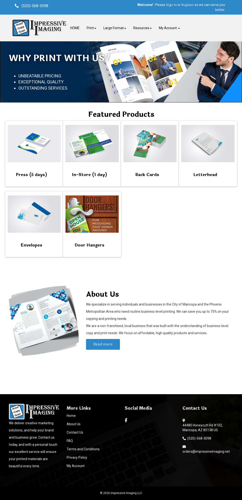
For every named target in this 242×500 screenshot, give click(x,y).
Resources (142, 28)
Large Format (114, 28)
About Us (74, 424)
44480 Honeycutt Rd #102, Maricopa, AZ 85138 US (203, 427)
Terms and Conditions (83, 449)
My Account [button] (169, 28)
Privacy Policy (77, 457)
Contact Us (75, 432)
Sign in (171, 5)
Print (91, 28)
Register (187, 5)
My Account (76, 466)
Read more (103, 344)
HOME (75, 28)
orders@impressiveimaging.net (206, 449)
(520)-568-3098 (197, 438)
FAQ (70, 441)
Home (71, 416)
